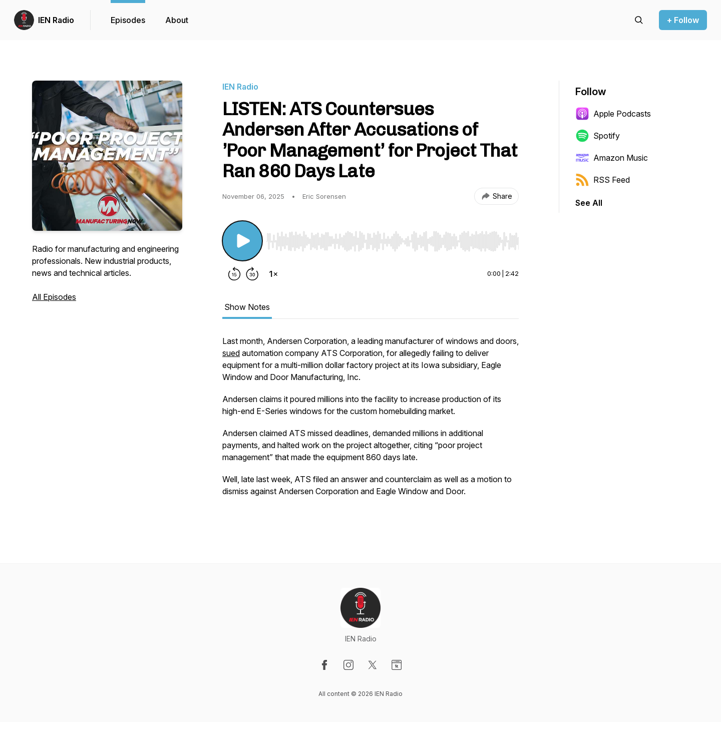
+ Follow (683, 20)
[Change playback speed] (273, 274)
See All (588, 203)
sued (231, 353)
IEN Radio (56, 20)
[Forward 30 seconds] (252, 274)
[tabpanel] (370, 421)
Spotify (597, 136)
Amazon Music (611, 158)
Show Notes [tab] (247, 307)
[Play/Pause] (242, 241)
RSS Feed (602, 180)
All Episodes (54, 297)
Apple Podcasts (613, 114)
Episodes (128, 20)
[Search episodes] (639, 20)
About (176, 20)
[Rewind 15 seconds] (234, 274)
